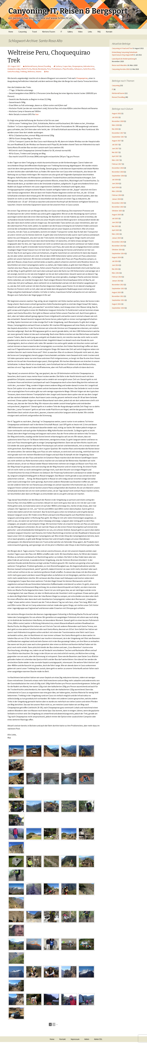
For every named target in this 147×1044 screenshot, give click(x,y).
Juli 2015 (115, 218)
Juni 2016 (115, 183)
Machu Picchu (26, 69)
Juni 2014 (115, 265)
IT (61, 31)
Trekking (23, 71)
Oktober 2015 (117, 211)
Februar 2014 (117, 277)
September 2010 (118, 308)
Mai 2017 (115, 152)
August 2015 (116, 214)
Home (10, 31)
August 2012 (116, 304)
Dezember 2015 (118, 203)
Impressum (75, 1039)
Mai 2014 (115, 269)
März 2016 (115, 191)
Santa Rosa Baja (13, 71)
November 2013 (118, 284)
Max (47, 71)
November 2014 (118, 246)
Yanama (38, 71)
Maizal (34, 69)
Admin (86, 1039)
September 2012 (118, 300)
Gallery (70, 31)
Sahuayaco (78, 69)
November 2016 (118, 172)
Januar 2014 (116, 281)
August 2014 (116, 257)
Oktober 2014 (117, 249)
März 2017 (115, 160)
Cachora (58, 66)
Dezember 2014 (118, 242)
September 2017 (118, 137)
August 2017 (116, 141)
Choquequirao (77, 66)
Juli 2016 (115, 179)
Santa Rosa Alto (89, 69)
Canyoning (22, 31)
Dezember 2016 (118, 168)
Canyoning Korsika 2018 (121, 69)
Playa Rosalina (68, 69)
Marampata (42, 69)
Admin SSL (98, 1039)
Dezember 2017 (118, 133)
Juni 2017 (115, 148)
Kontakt (109, 31)
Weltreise (31, 71)
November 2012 (118, 296)
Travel (34, 31)
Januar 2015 (116, 238)
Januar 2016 (116, 199)
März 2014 (115, 273)
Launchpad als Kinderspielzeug (123, 59)
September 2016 (118, 176)
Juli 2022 (115, 117)
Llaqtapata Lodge (14, 69)
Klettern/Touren (48, 31)
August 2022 (116, 113)
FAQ (99, 31)
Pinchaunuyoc (56, 69)
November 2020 (118, 121)
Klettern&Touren (31, 66)
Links (90, 31)
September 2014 (118, 253)
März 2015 (115, 234)
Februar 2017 (117, 164)
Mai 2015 (115, 226)
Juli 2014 (115, 261)
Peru (49, 69)
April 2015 (115, 230)
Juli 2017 (115, 144)
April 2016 (115, 187)
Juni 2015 (115, 222)
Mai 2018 (115, 129)
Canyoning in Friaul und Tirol (122, 48)
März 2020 (115, 125)
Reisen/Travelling (44, 66)
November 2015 (118, 207)
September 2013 (118, 288)
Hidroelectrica (88, 66)
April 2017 (115, 156)
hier (37, 114)
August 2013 (116, 292)
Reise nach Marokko (119, 65)
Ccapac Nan (66, 66)
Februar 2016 (117, 195)
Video (80, 31)
